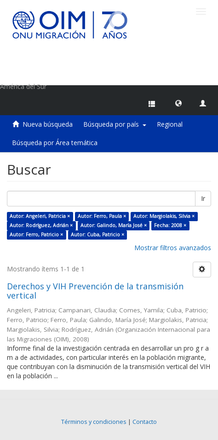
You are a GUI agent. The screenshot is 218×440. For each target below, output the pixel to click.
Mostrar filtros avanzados (172, 247)
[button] (178, 103)
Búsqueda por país (114, 124)
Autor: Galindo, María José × (113, 225)
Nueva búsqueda (48, 124)
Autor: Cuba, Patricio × (97, 234)
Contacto (144, 422)
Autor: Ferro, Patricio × (36, 234)
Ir (203, 198)
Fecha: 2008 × (170, 225)
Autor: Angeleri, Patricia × (40, 216)
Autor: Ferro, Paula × (102, 216)
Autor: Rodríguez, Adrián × (41, 225)
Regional (170, 124)
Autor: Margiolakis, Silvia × (164, 216)
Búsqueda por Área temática (55, 142)
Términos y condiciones (93, 422)
